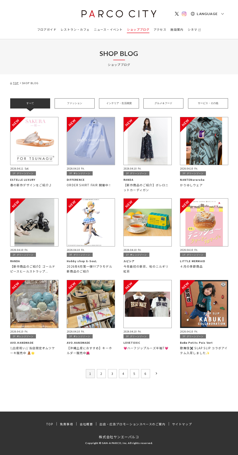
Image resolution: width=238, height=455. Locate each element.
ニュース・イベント (108, 29)
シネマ (192, 29)
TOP (49, 424)
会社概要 (86, 424)
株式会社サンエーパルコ (119, 436)
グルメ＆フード (163, 103)
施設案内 (176, 29)
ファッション (74, 103)
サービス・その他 (208, 103)
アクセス (160, 29)
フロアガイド (47, 29)
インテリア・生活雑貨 (119, 103)
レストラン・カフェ (75, 29)
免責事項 (66, 424)
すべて (30, 103)
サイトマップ (182, 424)
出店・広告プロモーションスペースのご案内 (132, 424)
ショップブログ (138, 29)
